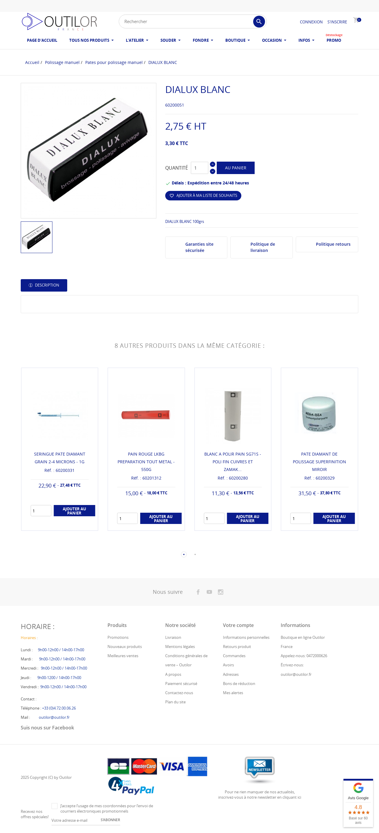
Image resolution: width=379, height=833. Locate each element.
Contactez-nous (179, 692)
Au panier (235, 168)
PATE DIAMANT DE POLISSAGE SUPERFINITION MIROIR (319, 461)
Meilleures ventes (122, 655)
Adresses (231, 674)
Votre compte (238, 625)
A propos (173, 674)
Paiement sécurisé (181, 683)
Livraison (173, 637)
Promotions (118, 637)
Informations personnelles (246, 637)
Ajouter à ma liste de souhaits (203, 195)
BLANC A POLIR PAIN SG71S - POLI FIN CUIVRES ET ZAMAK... (232, 461)
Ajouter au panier (74, 511)
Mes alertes (233, 692)
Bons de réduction (239, 683)
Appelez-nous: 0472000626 (304, 655)
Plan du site (175, 702)
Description (46, 285)
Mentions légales (180, 646)
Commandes (234, 655)
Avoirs (228, 665)
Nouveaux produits (124, 646)
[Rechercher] (193, 21)
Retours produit (237, 646)
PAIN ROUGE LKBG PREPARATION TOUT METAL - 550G (146, 461)
